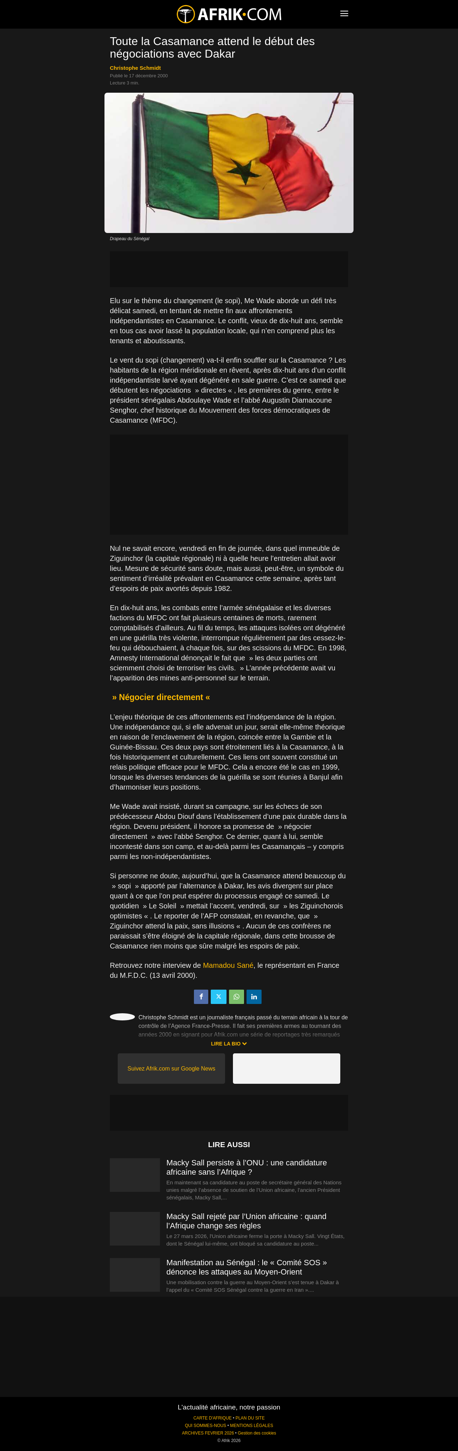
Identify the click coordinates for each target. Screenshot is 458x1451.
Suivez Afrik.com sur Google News (171, 1069)
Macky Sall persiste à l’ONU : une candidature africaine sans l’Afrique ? (246, 1167)
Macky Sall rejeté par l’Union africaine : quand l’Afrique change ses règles (246, 1221)
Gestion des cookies (257, 1433)
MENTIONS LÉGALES (251, 1425)
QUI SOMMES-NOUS (205, 1425)
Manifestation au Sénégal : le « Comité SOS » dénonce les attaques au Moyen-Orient (246, 1267)
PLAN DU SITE (249, 1418)
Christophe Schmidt (135, 68)
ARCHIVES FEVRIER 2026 (208, 1433)
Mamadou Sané (228, 965)
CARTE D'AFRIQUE (212, 1418)
